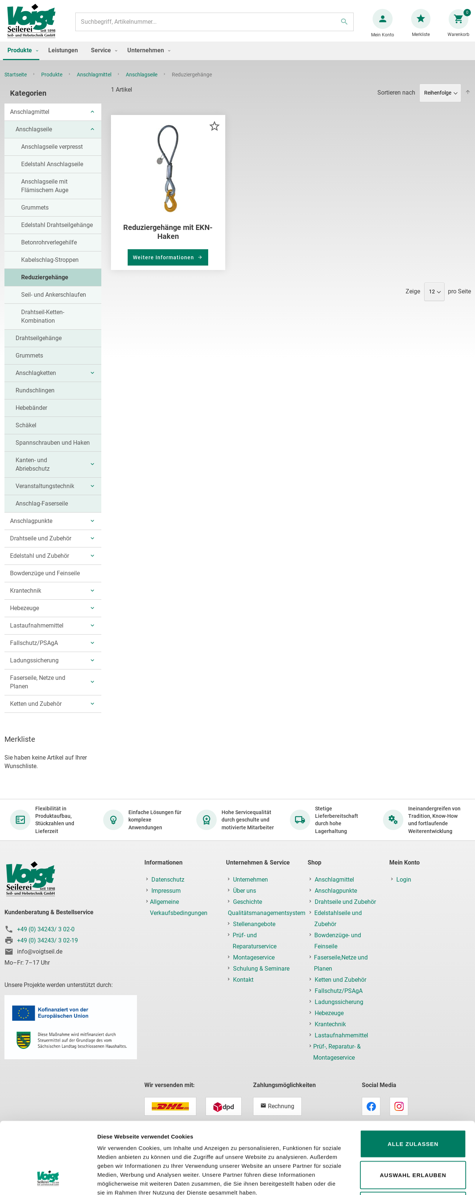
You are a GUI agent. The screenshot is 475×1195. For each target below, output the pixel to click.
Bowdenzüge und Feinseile (45, 580)
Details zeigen (394, 1180)
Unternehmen (250, 879)
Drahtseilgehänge (39, 345)
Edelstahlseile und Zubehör (338, 918)
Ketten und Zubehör (36, 711)
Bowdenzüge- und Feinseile (337, 941)
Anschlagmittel (94, 82)
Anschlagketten (36, 380)
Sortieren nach (396, 99)
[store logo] (34, 25)
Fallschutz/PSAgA (34, 650)
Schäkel (26, 432)
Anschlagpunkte (31, 528)
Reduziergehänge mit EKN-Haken (168, 239)
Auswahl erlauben (413, 1112)
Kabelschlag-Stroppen (50, 267)
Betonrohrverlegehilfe (49, 249)
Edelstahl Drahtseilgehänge (57, 232)
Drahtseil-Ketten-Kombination (42, 324)
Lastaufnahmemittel (36, 632)
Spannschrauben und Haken (53, 450)
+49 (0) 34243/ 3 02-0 (46, 929)
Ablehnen (413, 1143)
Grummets (35, 214)
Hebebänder (31, 415)
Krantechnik (25, 598)
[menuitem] (21, 58)
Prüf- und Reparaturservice (254, 941)
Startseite (16, 82)
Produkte (52, 82)
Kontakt (243, 979)
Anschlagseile (142, 82)
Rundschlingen (35, 397)
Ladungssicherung (34, 667)
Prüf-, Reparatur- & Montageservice (337, 1052)
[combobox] (214, 25)
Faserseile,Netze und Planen (341, 963)
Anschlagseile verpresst (52, 154)
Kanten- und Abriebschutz (33, 472)
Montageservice (254, 957)
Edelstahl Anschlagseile (52, 171)
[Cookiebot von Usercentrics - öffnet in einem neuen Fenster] (48, 1180)
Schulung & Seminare (261, 968)
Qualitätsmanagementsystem (266, 912)
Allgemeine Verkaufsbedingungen (178, 907)
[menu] (237, 58)
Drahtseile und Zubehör (40, 545)
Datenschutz (167, 879)
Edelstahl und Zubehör (39, 563)
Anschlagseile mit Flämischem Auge (44, 193)
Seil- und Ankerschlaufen (53, 302)
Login (403, 879)
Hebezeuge (24, 615)
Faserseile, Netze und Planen (37, 689)
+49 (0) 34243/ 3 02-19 (47, 940)
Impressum (166, 890)
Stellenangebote (254, 924)
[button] (214, 133)
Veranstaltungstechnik (45, 493)
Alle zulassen (412, 1081)
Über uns (244, 890)
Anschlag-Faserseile (42, 510)
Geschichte (247, 901)
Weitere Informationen (164, 265)
